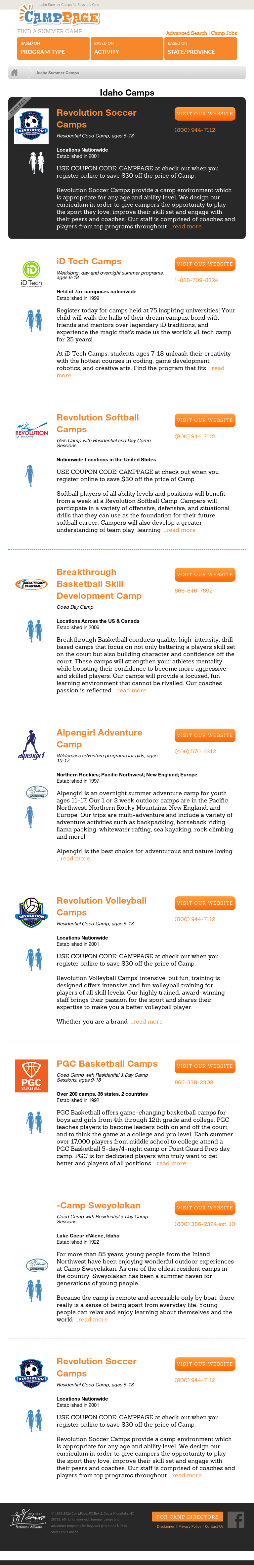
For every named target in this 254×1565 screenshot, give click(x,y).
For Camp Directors (185, 1522)
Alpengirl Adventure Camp (101, 743)
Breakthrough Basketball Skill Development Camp (102, 588)
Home (25, 79)
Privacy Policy (187, 1530)
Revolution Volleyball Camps (103, 911)
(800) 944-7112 (195, 136)
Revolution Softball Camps (100, 429)
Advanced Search (186, 40)
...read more (185, 232)
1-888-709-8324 (196, 286)
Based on (53, 55)
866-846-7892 (194, 596)
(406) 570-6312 (195, 756)
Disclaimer (163, 1530)
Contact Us (212, 1530)
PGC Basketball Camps (110, 1068)
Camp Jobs (224, 40)
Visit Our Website (205, 120)
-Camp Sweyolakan (101, 1209)
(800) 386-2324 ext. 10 (205, 1229)
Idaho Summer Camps (64, 79)
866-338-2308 (194, 1087)
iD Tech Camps (91, 267)
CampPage (64, 18)
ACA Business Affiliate (27, 1523)
